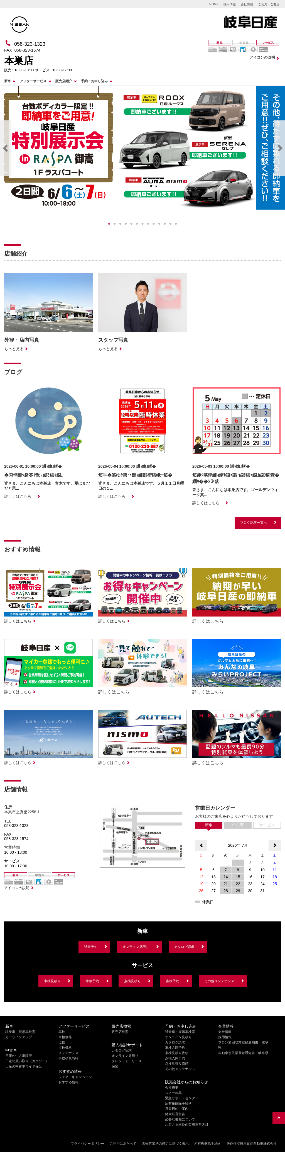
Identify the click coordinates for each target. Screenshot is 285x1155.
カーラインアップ (18, 1037)
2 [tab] (114, 224)
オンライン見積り (135, 947)
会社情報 (247, 4)
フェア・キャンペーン (75, 1077)
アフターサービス (33, 81)
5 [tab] (131, 224)
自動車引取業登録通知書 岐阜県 (243, 1053)
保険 (115, 1066)
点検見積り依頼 (176, 1064)
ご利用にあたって (123, 1144)
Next (279, 148)
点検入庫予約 (175, 1058)
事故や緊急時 (68, 1058)
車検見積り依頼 (176, 1053)
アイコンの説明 (262, 57)
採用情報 (229, 4)
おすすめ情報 (68, 1082)
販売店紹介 (63, 81)
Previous (5, 148)
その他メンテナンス (219, 981)
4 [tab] (126, 224)
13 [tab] (176, 224)
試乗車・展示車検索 (20, 1032)
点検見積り (132, 981)
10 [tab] (159, 224)
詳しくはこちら (17, 496)
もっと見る (14, 348)
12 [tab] (170, 224)
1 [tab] (109, 224)
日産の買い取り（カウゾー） (27, 1061)
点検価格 (65, 1048)
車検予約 (92, 981)
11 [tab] (165, 224)
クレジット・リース (127, 1061)
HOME (213, 4)
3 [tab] (120, 224)
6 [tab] (137, 224)
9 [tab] (153, 224)
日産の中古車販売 (18, 1056)
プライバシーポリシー (87, 1144)
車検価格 (65, 1037)
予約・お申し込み (94, 81)
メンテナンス (68, 1053)
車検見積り (52, 981)
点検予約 (172, 981)
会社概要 (171, 1088)
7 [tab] (142, 224)
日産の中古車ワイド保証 (23, 1066)
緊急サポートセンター (181, 1098)
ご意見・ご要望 (268, 4)
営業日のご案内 (176, 1109)
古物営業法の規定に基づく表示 (165, 1144)
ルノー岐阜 (173, 1093)
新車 (7, 81)
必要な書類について (180, 1119)
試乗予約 (90, 947)
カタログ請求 (184, 947)
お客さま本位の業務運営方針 (186, 1125)
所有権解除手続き (178, 1103)
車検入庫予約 (175, 1048)
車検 (61, 1032)
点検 (61, 1042)
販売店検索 (120, 1032)
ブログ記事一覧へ (253, 523)
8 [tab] (148, 224)
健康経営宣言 (175, 1114)
